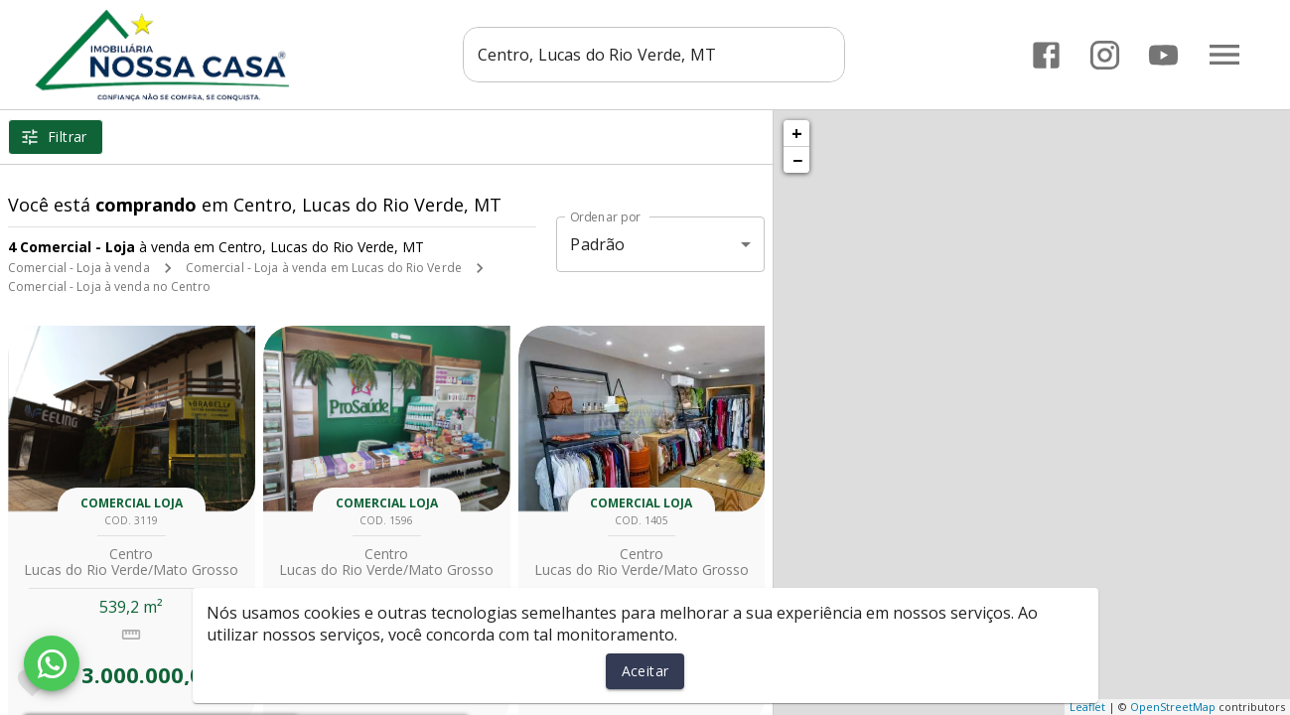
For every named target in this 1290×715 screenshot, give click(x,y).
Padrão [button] (597, 244)
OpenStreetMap (1173, 706)
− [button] (797, 160)
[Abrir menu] (1224, 54)
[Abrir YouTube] (1163, 55)
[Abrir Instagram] (1104, 55)
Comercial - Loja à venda (79, 267)
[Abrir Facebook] (1046, 55)
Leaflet (1087, 706)
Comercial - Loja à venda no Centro (109, 286)
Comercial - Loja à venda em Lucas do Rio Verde (324, 267)
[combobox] (658, 54)
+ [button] (796, 133)
